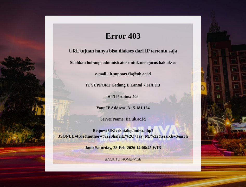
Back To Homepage (123, 159)
